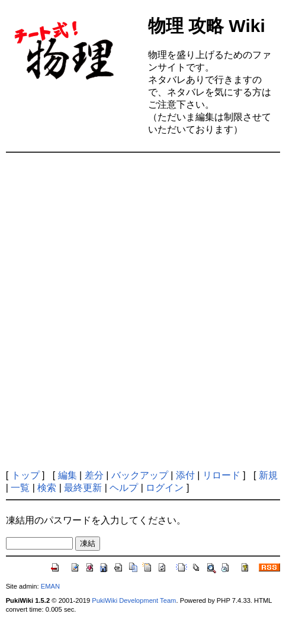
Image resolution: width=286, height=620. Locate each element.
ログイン (165, 488)
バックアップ (139, 475)
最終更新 (83, 488)
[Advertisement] (143, 311)
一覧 (20, 488)
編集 (67, 475)
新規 (268, 475)
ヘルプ (124, 488)
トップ (25, 475)
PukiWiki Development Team (134, 600)
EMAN (50, 586)
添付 (185, 475)
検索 (46, 488)
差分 (94, 475)
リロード (221, 475)
